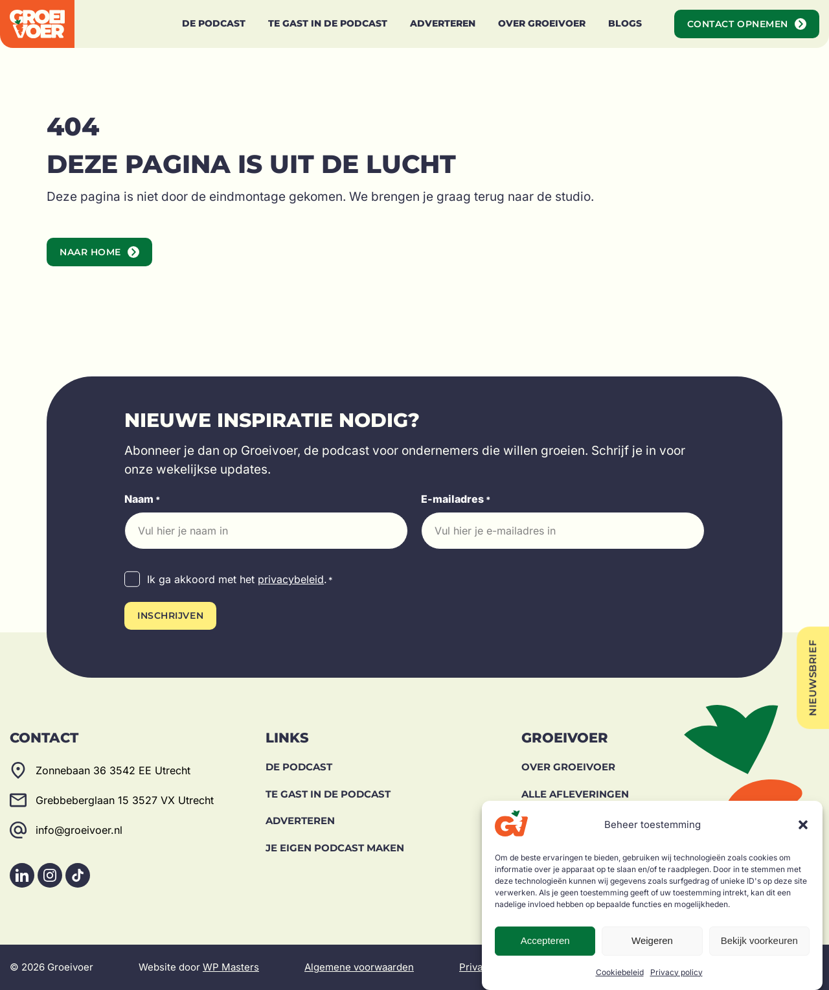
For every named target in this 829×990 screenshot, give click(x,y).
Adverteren (300, 820)
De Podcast (299, 767)
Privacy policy (676, 972)
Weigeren (652, 940)
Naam (142, 499)
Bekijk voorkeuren (759, 940)
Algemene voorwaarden (359, 967)
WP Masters (231, 967)
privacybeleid (291, 579)
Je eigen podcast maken (335, 848)
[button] (803, 824)
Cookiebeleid (620, 972)
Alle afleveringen (575, 794)
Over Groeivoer (568, 767)
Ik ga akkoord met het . (240, 579)
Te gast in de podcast (328, 794)
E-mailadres (456, 499)
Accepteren (545, 940)
